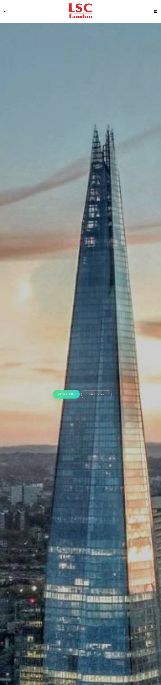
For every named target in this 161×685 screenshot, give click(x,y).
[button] (5, 11)
